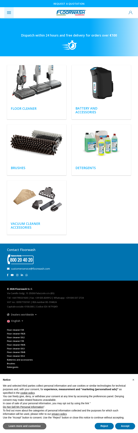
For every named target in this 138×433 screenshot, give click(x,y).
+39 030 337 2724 (75, 297)
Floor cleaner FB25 (16, 333)
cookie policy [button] (27, 392)
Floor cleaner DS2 (15, 337)
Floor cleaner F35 (15, 341)
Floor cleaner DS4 (15, 356)
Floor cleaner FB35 (16, 344)
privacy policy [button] (59, 413)
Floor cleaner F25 (15, 329)
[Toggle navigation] (9, 12)
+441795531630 (20, 297)
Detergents (12, 367)
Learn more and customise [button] (25, 426)
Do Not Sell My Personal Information (23, 406)
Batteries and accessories (20, 359)
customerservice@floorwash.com (28, 268)
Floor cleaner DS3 (15, 348)
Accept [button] (125, 426)
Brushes (11, 363)
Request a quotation (69, 3)
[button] (22, 314)
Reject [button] (104, 426)
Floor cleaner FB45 (16, 352)
